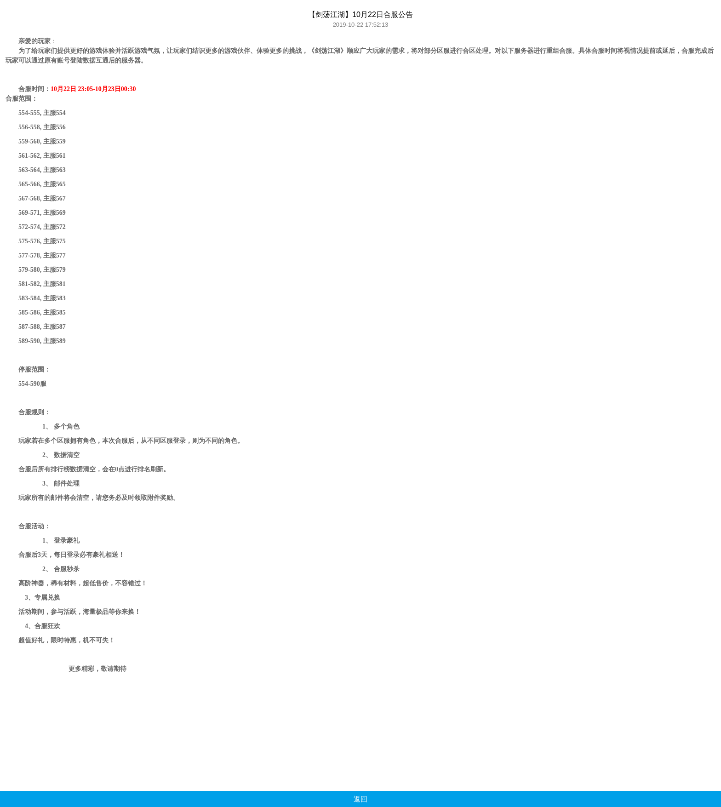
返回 (360, 799)
